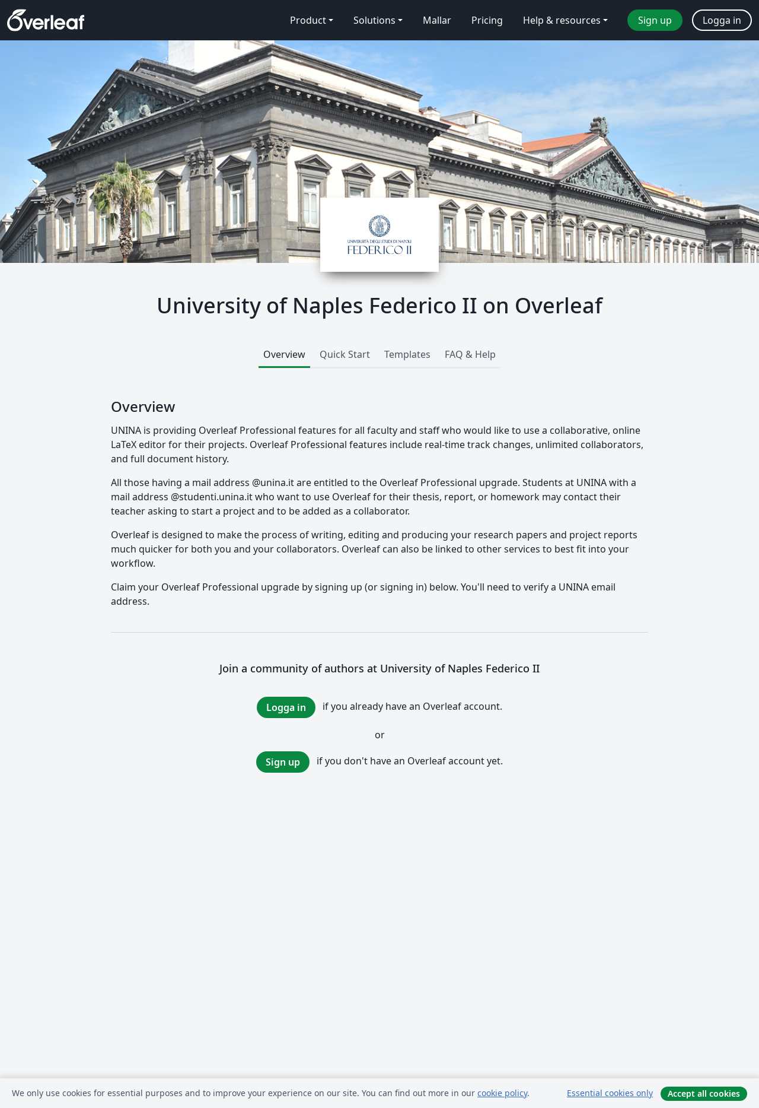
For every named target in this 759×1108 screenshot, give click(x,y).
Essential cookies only (610, 1093)
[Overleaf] (45, 20)
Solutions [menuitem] (374, 20)
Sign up (283, 762)
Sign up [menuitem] (655, 20)
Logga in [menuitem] (722, 20)
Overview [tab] (284, 354)
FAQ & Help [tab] (470, 354)
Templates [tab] (407, 354)
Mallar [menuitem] (437, 20)
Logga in (286, 707)
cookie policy (502, 1093)
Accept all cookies (704, 1093)
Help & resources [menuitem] (562, 20)
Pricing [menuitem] (487, 20)
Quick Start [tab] (345, 354)
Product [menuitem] (308, 20)
